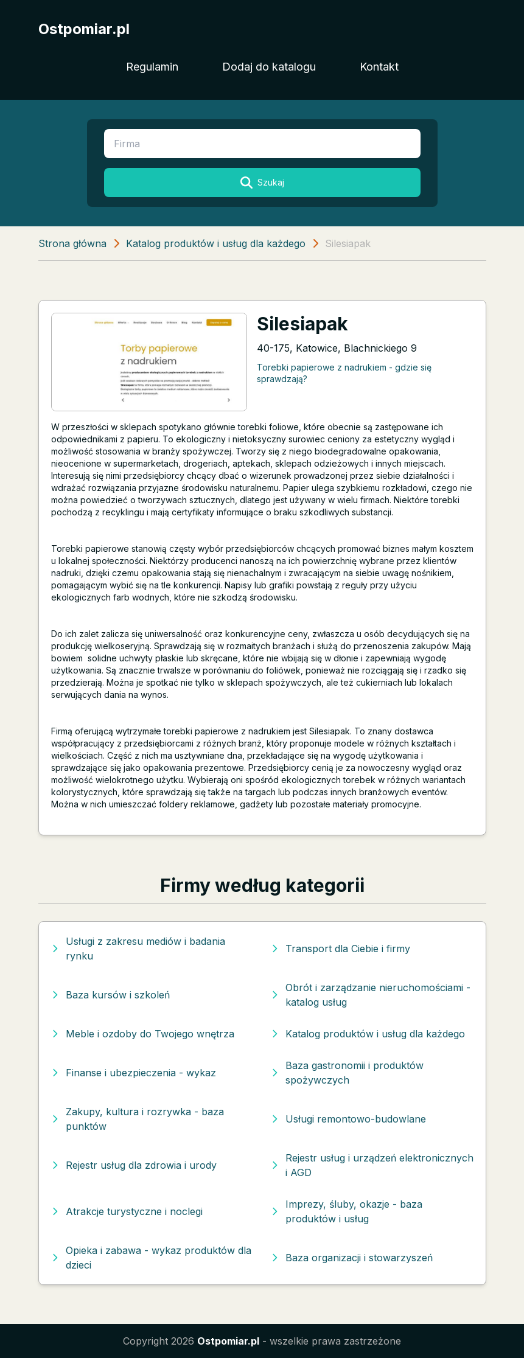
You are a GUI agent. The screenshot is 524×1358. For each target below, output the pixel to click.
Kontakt (379, 66)
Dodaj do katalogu (269, 66)
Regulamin (152, 66)
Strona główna (72, 243)
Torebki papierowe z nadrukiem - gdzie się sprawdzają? (344, 373)
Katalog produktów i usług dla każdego (216, 243)
